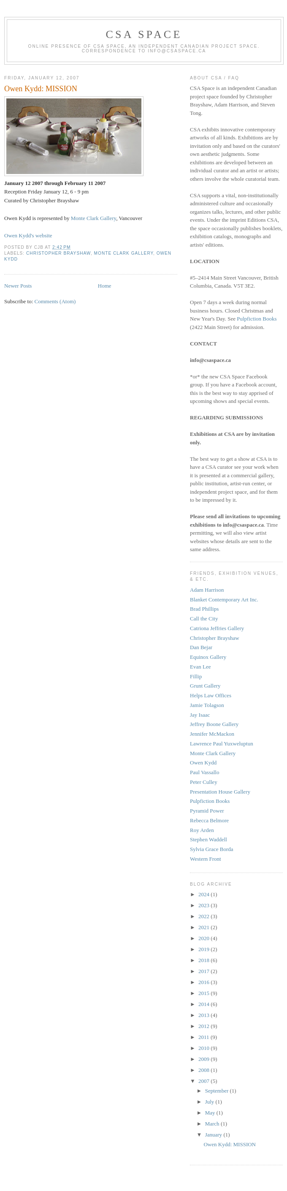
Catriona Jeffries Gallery (217, 628)
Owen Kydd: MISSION (40, 88)
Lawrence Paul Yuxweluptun (221, 743)
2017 (204, 971)
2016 (204, 982)
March (213, 1123)
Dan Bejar (201, 647)
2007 (204, 1081)
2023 (204, 905)
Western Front (205, 859)
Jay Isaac (200, 715)
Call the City (204, 618)
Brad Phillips (204, 609)
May (211, 1112)
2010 (204, 1048)
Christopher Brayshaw (58, 253)
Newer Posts (18, 286)
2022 (204, 916)
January (214, 1134)
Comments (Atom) (55, 301)
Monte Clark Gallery (93, 218)
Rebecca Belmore (209, 820)
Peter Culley (203, 782)
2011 (204, 1037)
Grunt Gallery (205, 686)
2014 (204, 1004)
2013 (204, 1015)
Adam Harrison (207, 590)
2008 (204, 1070)
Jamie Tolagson (207, 705)
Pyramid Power (207, 811)
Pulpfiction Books (256, 318)
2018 (204, 960)
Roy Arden (202, 830)
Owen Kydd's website (28, 235)
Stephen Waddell (208, 839)
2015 (204, 993)
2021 (204, 927)
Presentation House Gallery (220, 792)
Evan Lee (200, 666)
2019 (204, 949)
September (217, 1091)
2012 (204, 1026)
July (210, 1102)
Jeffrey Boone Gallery (214, 724)
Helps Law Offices (210, 695)
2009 (204, 1059)
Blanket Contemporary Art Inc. (224, 599)
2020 (204, 938)
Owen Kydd (203, 762)
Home (104, 286)
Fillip (196, 676)
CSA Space (144, 34)
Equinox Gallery (208, 657)
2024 (204, 894)
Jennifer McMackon (212, 734)
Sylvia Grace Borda (211, 849)
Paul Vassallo (204, 772)
